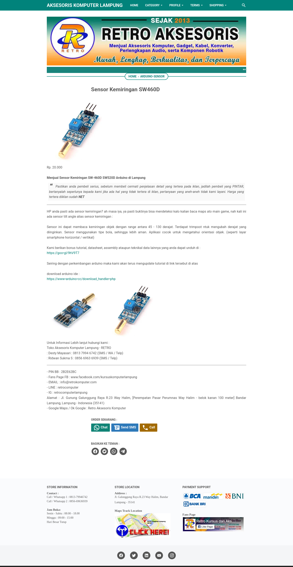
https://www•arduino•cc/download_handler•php (81, 267)
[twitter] (135, 439)
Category (152, 5)
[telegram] (153, 439)
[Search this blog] (243, 5)
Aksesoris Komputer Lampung (85, 5)
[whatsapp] (144, 439)
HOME (134, 5)
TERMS (195, 5)
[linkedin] (146, 543)
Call (183, 416)
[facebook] (126, 439)
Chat (133, 416)
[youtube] (159, 543)
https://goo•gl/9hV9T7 (63, 241)
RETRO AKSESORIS (158, 560)
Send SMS (158, 416)
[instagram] (172, 543)
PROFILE (174, 5)
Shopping (217, 5)
